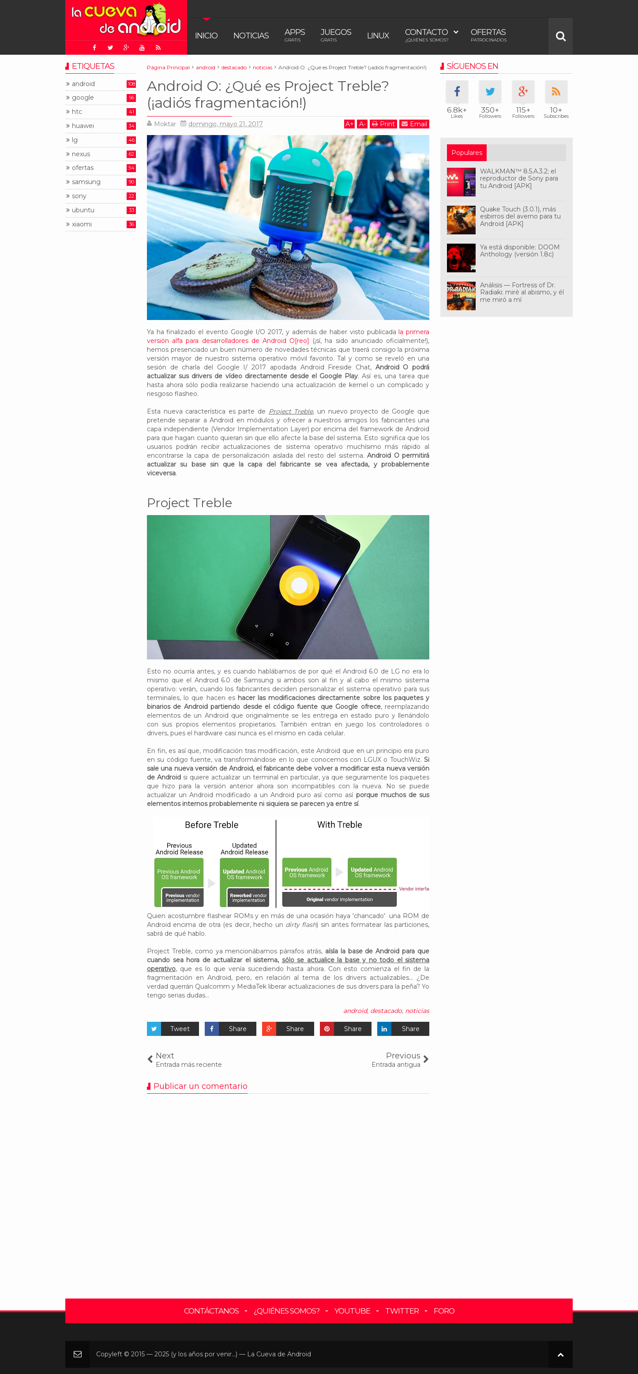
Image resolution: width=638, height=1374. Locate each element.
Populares (466, 153)
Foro (444, 1310)
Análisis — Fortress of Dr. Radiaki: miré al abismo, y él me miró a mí (522, 292)
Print (383, 124)
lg (75, 140)
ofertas (83, 168)
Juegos (336, 35)
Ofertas (489, 35)
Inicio (206, 36)
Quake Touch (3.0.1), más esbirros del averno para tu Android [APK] (520, 216)
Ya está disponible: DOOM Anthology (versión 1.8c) (520, 251)
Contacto (427, 35)
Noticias (251, 36)
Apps (295, 35)
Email (414, 124)
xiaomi (82, 224)
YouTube (352, 1310)
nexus (81, 154)
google (83, 98)
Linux (378, 36)
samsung (86, 182)
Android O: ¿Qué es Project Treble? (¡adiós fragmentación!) (268, 94)
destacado (386, 1011)
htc (77, 112)
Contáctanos (211, 1310)
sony (79, 196)
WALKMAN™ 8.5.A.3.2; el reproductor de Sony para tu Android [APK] (519, 178)
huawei (83, 126)
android (355, 1011)
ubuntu (83, 210)
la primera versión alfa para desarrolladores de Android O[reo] (288, 336)
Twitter (402, 1310)
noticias (417, 1011)
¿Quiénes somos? (286, 1310)
